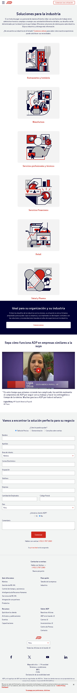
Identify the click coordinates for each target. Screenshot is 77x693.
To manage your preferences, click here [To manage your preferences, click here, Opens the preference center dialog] (38, 690)
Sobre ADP (45, 609)
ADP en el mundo (47, 616)
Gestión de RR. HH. (9, 585)
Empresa (5, 487)
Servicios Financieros (38, 210)
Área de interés (7, 452)
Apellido (5, 444)
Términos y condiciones (38, 667)
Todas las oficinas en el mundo (37, 648)
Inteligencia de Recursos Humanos (14, 592)
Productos (6, 603)
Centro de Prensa (47, 627)
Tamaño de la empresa (48, 582)
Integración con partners (11, 599)
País (3, 504)
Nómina (4, 582)
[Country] (38, 643)
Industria (44, 585)
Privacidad (44, 664)
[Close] (73, 684)
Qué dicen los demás (9, 612)
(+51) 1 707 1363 (45, 541)
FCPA (38, 672)
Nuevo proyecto (38, 571)
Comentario (6, 520)
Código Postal (45, 496)
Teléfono (5, 478)
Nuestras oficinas (47, 612)
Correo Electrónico (8, 461)
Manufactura (38, 122)
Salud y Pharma (38, 298)
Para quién (45, 578)
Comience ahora (40, 31)
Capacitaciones (7, 623)
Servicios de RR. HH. (9, 596)
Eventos (5, 620)
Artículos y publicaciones (11, 616)
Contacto (44, 630)
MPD (37, 670)
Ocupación (6, 470)
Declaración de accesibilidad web (38, 675)
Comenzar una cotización (64, 2)
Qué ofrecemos (8, 578)
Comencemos (38, 325)
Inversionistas (46, 623)
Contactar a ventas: (38, 561)
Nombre (5, 435)
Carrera (43, 620)
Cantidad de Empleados (10, 496)
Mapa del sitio (32, 664)
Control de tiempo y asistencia (13, 589)
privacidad (34, 547)
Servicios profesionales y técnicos (38, 166)
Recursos (5, 609)
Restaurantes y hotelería (38, 77)
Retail (38, 254)
